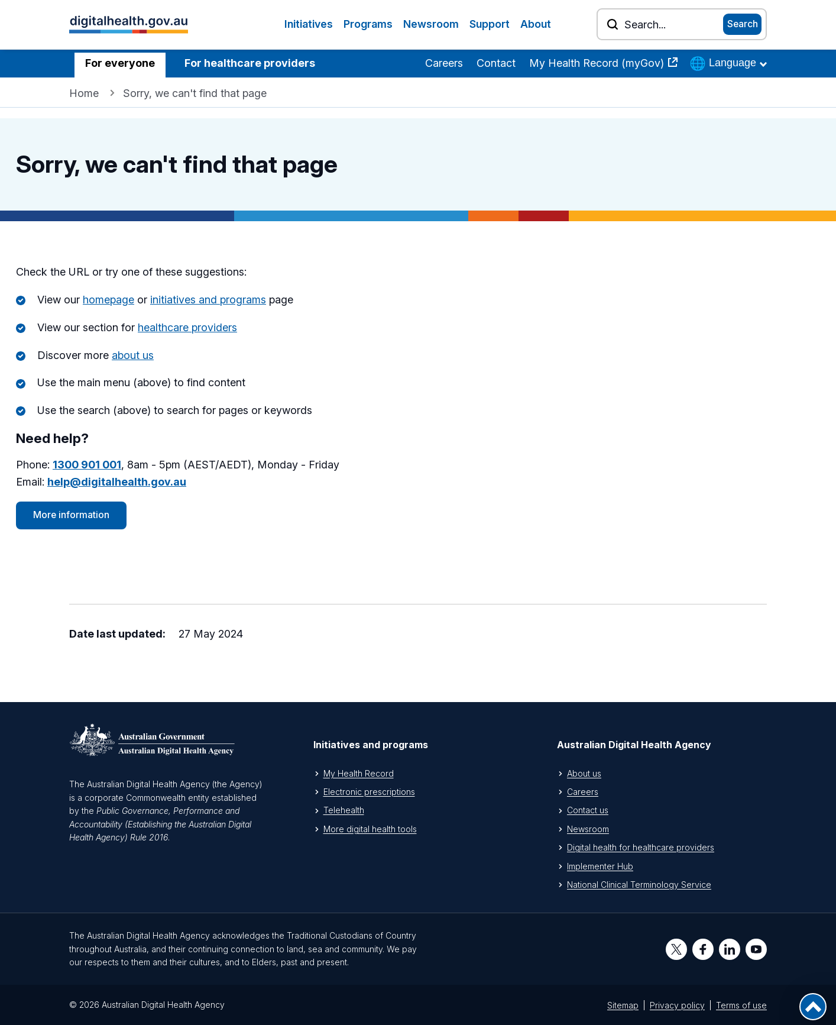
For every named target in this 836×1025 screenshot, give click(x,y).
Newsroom (431, 24)
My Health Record (358, 773)
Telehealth (343, 810)
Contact (496, 63)
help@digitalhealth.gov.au (116, 482)
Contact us (587, 810)
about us (133, 355)
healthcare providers (187, 327)
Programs (368, 24)
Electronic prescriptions (369, 792)
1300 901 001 (87, 464)
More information (71, 514)
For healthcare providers (249, 63)
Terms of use (741, 1005)
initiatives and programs (208, 299)
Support (489, 24)
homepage (108, 299)
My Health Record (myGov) (598, 63)
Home (84, 93)
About (535, 24)
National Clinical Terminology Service (639, 885)
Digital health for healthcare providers (640, 847)
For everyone (120, 63)
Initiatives (308, 24)
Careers (444, 63)
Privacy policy (677, 1005)
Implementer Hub (600, 866)
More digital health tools (370, 829)
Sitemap (623, 1005)
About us (584, 773)
